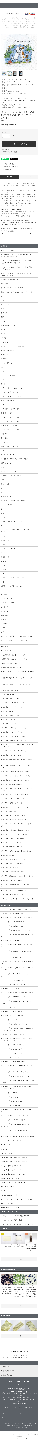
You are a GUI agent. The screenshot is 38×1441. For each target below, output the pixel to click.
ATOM (26, 1427)
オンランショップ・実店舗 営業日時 (12, 1220)
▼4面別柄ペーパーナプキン (12, 91)
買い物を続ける (5, 169)
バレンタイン (9, 90)
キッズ (8, 87)
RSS (23, 1427)
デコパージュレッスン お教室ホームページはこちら (17, 1224)
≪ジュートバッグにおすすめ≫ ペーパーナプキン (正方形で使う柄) (18, 84)
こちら (21, 1408)
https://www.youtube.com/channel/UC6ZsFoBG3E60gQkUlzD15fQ (19, 233)
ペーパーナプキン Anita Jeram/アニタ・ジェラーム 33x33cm (17, 81)
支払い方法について (12, 1423)
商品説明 (9, 177)
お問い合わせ (4, 1418)
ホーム (3, 79)
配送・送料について (22, 1423)
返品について (5, 149)
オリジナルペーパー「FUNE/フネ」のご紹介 (15, 1216)
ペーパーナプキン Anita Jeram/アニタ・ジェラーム (18, 79)
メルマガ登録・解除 (15, 1427)
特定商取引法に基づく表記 (9, 152)
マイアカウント (5, 1413)
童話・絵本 (9, 85)
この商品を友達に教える (8, 164)
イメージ (28, 177)
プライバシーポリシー (26, 1425)
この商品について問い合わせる (9, 166)
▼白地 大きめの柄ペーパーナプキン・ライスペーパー (18, 93)
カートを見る (23, 1413)
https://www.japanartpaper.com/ (13, 1357)
